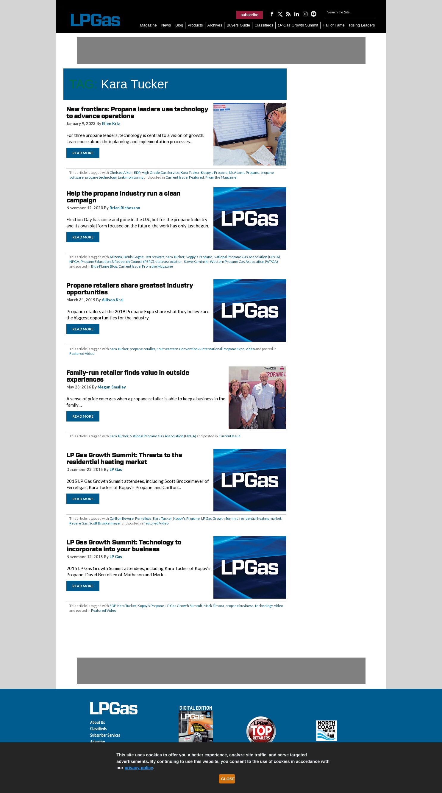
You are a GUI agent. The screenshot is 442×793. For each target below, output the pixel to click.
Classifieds (263, 25)
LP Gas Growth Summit (219, 518)
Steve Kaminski (196, 261)
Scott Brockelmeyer (105, 523)
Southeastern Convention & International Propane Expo (200, 348)
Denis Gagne (134, 257)
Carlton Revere (122, 518)
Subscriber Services (105, 735)
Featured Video (81, 353)
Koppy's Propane (214, 172)
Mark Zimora (214, 605)
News (166, 25)
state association (169, 261)
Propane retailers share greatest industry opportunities (129, 289)
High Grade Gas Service (160, 172)
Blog (179, 25)
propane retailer (142, 348)
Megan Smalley (112, 387)
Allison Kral (113, 299)
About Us (97, 722)
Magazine (148, 25)
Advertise (97, 741)
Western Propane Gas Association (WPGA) (244, 261)
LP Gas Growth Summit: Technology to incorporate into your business (123, 546)
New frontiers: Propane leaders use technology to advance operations (137, 113)
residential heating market (260, 518)
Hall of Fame (334, 25)
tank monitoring (130, 177)
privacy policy (138, 767)
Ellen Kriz (111, 123)
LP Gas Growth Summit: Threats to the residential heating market (124, 459)
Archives (214, 25)
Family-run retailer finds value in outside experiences (127, 376)
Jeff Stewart (154, 257)
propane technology (100, 177)
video (250, 348)
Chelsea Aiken (121, 172)
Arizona (116, 257)
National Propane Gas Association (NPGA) (247, 257)
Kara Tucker (190, 172)
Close (228, 779)
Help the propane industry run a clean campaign (123, 197)
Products (195, 25)
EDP (137, 172)
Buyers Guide (238, 25)
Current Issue (176, 177)
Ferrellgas (143, 518)
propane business (240, 605)
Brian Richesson (125, 207)
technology (264, 605)
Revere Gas (78, 523)
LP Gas (116, 469)
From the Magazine (220, 177)
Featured (196, 177)
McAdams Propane (244, 172)
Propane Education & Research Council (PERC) (117, 261)
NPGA (74, 261)
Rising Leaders (362, 25)
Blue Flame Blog (104, 266)
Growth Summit (298, 25)
